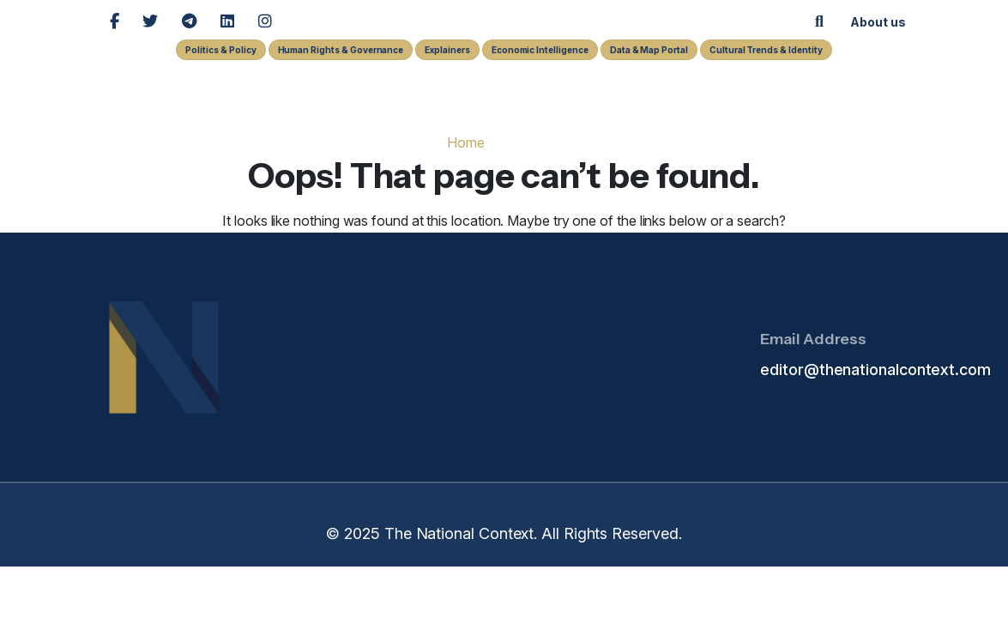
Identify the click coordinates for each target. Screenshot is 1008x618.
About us (877, 22)
